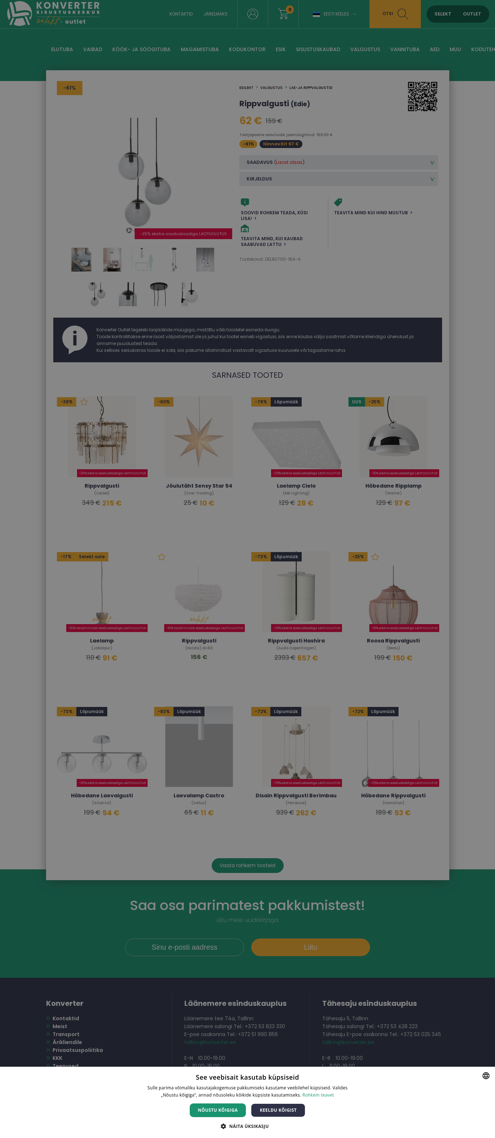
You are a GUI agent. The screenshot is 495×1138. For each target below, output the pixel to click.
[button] (247, 1126)
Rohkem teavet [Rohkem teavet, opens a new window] (318, 1095)
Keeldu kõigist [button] (278, 1110)
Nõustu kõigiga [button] (218, 1110)
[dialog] (247, 569)
